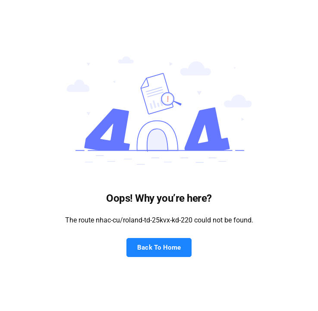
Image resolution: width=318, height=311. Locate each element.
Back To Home (159, 247)
